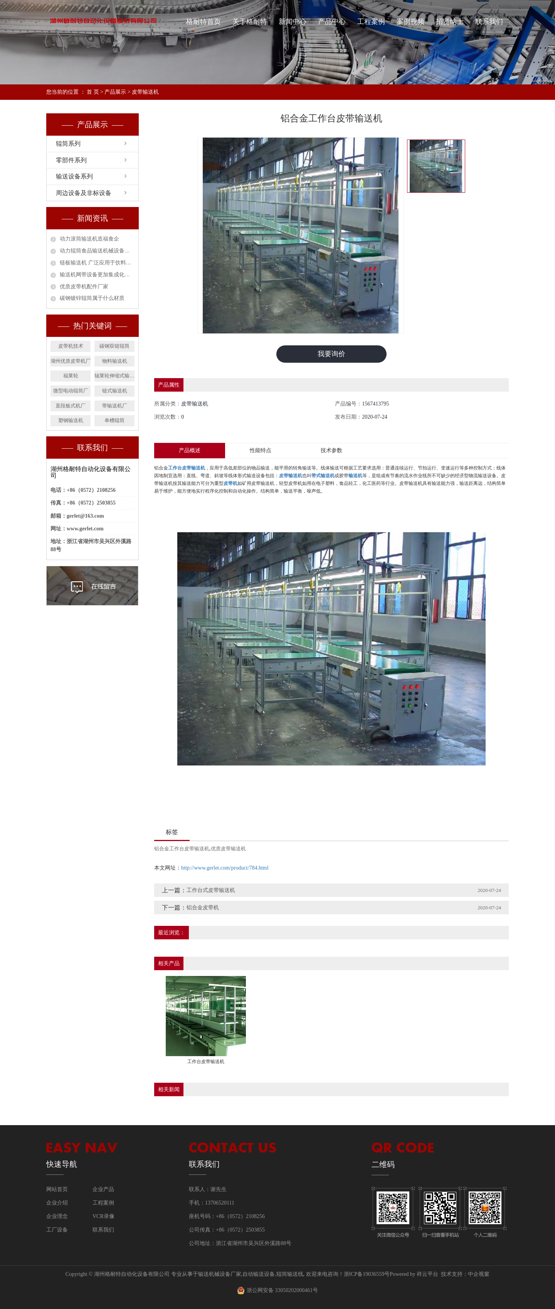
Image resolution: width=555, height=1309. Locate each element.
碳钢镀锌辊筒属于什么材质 (92, 298)
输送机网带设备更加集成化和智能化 (97, 275)
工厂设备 (57, 1230)
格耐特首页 (203, 21)
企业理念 (57, 1216)
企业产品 (103, 1189)
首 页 (93, 92)
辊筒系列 (68, 143)
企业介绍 (57, 1203)
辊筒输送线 (289, 1274)
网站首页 (57, 1189)
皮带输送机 (145, 92)
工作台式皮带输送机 (211, 890)
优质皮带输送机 (228, 848)
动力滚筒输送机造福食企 (89, 239)
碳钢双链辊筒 (114, 346)
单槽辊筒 (114, 420)
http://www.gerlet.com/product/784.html (225, 868)
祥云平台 (427, 1274)
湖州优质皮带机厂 (70, 361)
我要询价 (331, 354)
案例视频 (410, 21)
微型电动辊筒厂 (70, 391)
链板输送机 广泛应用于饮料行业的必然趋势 (97, 263)
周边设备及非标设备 (83, 193)
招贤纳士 (450, 21)
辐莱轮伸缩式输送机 (114, 376)
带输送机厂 (114, 406)
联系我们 (489, 21)
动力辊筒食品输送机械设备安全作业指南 (97, 251)
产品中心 (332, 21)
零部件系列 (71, 160)
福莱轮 (70, 376)
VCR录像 (103, 1216)
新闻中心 (292, 21)
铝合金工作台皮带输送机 (181, 848)
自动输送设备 (258, 1274)
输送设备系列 (74, 176)
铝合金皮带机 (203, 907)
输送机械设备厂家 (219, 1274)
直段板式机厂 (71, 406)
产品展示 (115, 92)
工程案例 (371, 21)
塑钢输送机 (70, 420)
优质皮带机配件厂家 (84, 286)
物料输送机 (114, 361)
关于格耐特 (249, 21)
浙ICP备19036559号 (367, 1274)
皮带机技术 (70, 346)
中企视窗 (478, 1274)
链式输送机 (114, 391)
